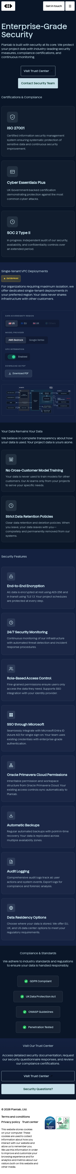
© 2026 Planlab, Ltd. (14, 1109)
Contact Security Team (38, 83)
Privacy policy (10, 1122)
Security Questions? (38, 1089)
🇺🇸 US (12, 323)
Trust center (30, 1122)
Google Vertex (36, 340)
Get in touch (54, 6)
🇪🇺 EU (24, 323)
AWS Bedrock (16, 340)
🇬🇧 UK (36, 323)
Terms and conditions (15, 1116)
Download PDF (18, 373)
